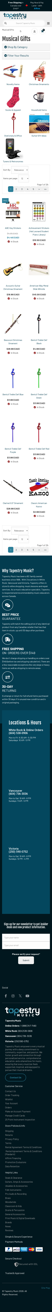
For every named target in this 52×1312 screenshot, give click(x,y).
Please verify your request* (26, 954)
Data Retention (12, 1166)
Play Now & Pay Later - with (37, 5)
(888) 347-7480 (29, 1025)
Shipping (9, 1131)
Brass (8, 1198)
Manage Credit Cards (15, 1115)
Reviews (9, 1230)
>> (45, 189)
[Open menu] (47, 23)
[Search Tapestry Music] (24, 23)
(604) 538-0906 (18, 1031)
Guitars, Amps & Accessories (19, 1181)
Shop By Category (15, 47)
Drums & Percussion (15, 1210)
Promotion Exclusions (15, 1162)
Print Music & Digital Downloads (20, 1218)
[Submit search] (5, 23)
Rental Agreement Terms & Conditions (23, 1147)
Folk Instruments (13, 1190)
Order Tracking (12, 1095)
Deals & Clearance (13, 1177)
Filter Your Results (16, 55)
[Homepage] (14, 15)
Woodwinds (10, 1202)
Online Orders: (12, 1025)
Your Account (11, 1103)
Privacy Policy (12, 1139)
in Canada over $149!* (15, 5)
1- (21, 1025)
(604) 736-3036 (18, 1036)
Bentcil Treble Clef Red (39, 448)
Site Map (45, 1288)
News (8, 1226)
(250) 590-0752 (17, 1041)
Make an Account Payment (18, 1111)
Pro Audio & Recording (15, 1194)
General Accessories (15, 1214)
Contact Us (15, 1077)
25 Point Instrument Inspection (20, 1119)
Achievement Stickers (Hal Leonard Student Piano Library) (39, 231)
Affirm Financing (13, 1158)
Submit (26, 960)
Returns (9, 1135)
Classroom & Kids (13, 1206)
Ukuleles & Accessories (16, 1186)
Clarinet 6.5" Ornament (13, 503)
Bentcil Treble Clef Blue (12, 394)
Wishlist (9, 1099)
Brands (8, 1222)
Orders (8, 1107)
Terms (8, 1143)
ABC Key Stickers (13, 228)
